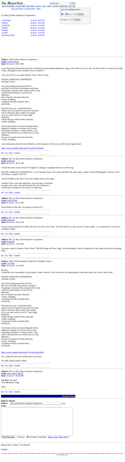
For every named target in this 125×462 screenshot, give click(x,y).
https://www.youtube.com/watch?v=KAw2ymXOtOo (22, 148)
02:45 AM (41, 28)
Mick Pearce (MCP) (8, 35)
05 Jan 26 (34, 20)
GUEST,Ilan (6, 25)
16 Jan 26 (34, 30)
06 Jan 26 (33, 23)
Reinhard (5, 23)
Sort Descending (30, 9)
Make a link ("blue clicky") (58, 443)
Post (2, 153)
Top (6, 153)
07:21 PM (41, 25)
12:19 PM (41, 30)
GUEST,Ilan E (6, 20)
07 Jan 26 (34, 25)
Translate (17, 153)
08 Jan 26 (33, 28)
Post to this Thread (17, 9)
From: (4, 62)
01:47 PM (41, 32)
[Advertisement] (75, 41)
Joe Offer (5, 32)
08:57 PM (41, 20)
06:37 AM (41, 23)
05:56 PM (41, 35)
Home (39, 9)
